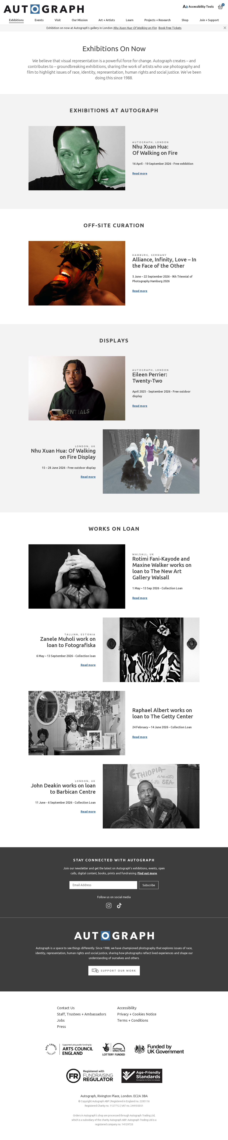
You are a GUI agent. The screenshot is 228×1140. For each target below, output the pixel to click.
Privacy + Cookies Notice (136, 1014)
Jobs (61, 1020)
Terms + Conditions (132, 1020)
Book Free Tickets (170, 27)
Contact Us (66, 1008)
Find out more (147, 873)
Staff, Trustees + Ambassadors (81, 1014)
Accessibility (126, 1008)
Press (61, 1026)
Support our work (114, 970)
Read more (139, 173)
